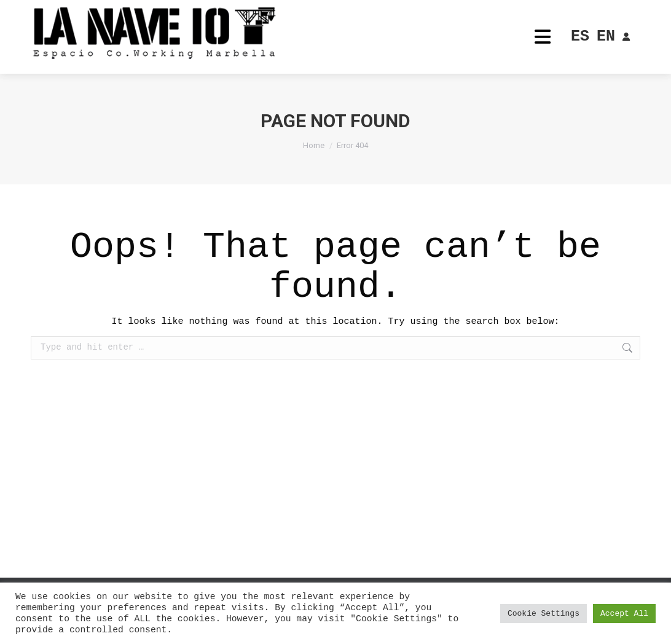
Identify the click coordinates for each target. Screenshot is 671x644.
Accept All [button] (624, 613)
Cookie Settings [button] (543, 613)
